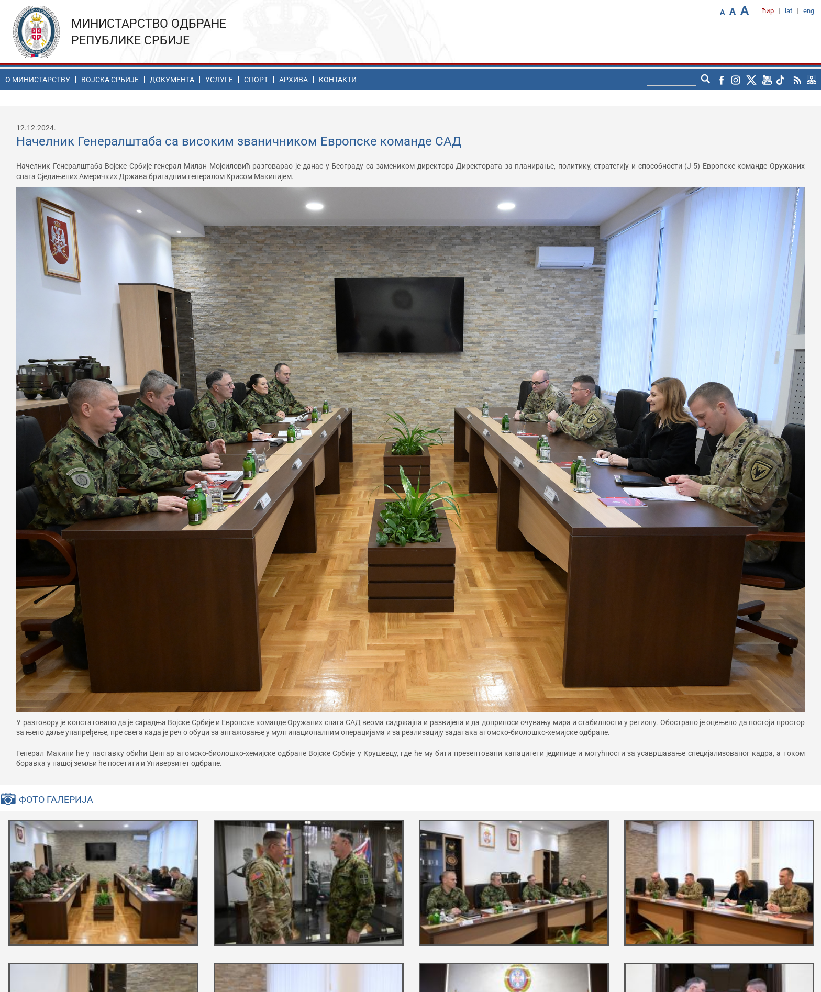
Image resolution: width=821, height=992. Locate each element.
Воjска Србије (110, 79)
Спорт (256, 79)
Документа (172, 79)
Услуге (219, 79)
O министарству (37, 79)
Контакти (338, 79)
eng (808, 11)
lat (788, 11)
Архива (293, 79)
